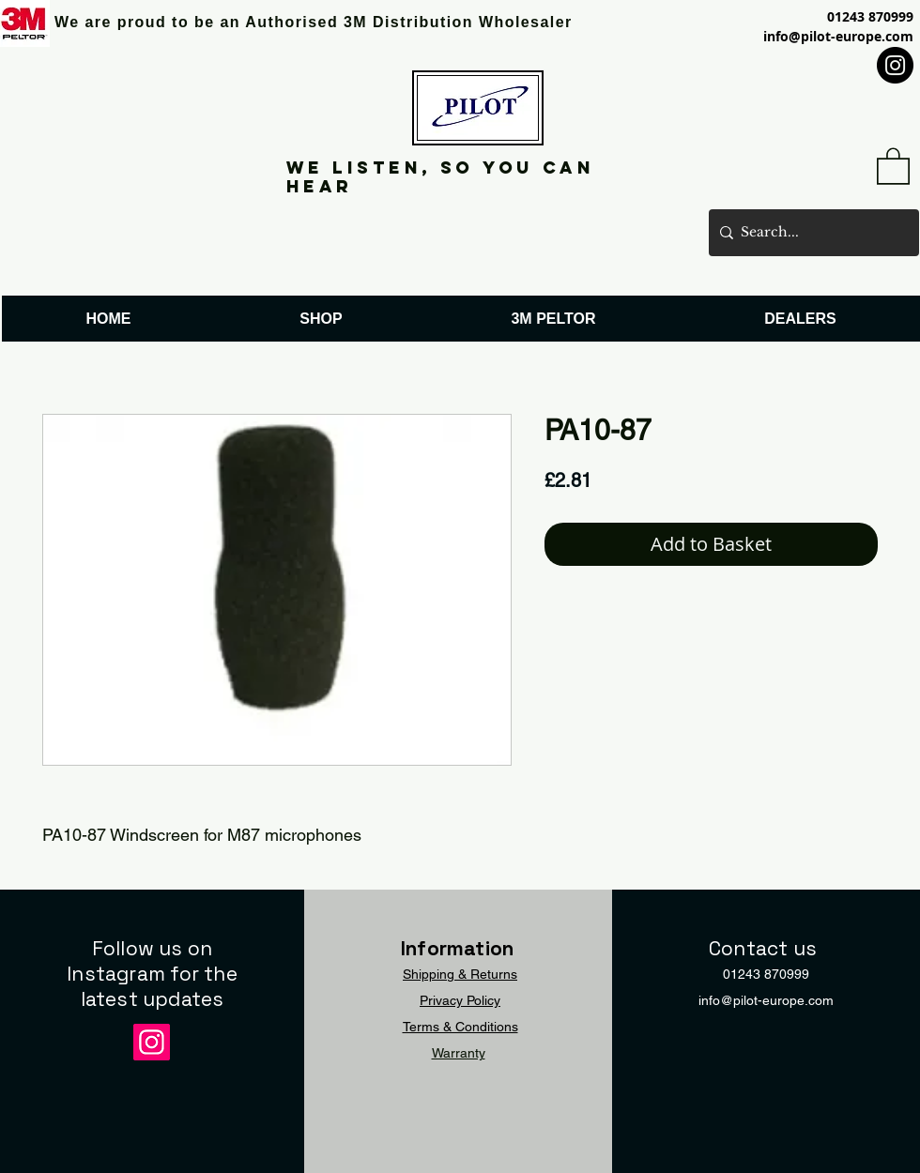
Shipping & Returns (460, 974)
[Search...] (810, 232)
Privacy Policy (460, 1000)
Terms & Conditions (460, 1026)
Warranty (458, 1052)
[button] (893, 165)
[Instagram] (895, 65)
